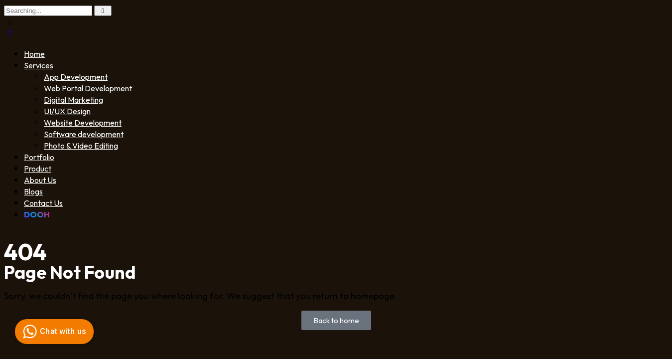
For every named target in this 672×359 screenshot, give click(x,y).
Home (34, 54)
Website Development (83, 123)
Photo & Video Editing (81, 146)
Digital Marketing (73, 100)
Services (38, 65)
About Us (40, 180)
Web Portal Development (88, 88)
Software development (84, 134)
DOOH (37, 214)
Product (37, 169)
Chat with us (53, 332)
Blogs (33, 191)
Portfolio (39, 157)
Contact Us (43, 203)
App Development (76, 77)
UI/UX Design (67, 111)
